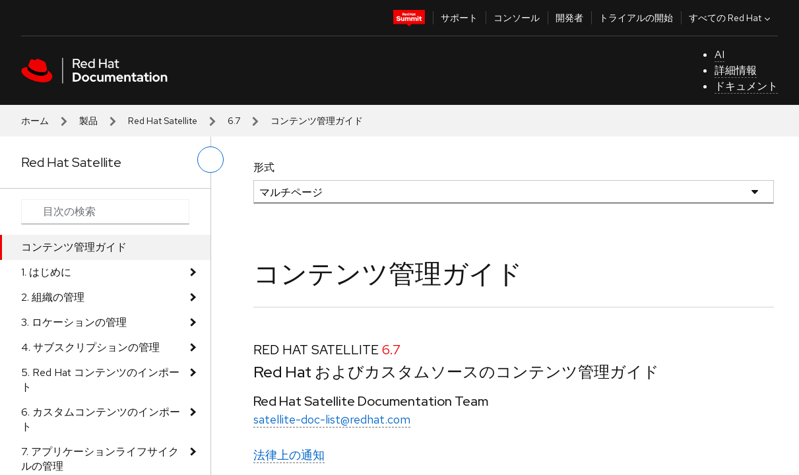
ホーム (35, 121)
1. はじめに (46, 272)
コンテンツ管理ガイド (74, 247)
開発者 (569, 18)
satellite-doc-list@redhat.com (331, 419)
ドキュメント (746, 86)
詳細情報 (736, 70)
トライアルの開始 (636, 18)
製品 (88, 121)
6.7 (234, 121)
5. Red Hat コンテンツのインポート (100, 379)
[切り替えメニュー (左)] (210, 159)
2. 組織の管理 (52, 297)
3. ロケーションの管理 (74, 322)
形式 (263, 167)
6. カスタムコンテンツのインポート (100, 419)
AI (719, 54)
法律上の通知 (289, 454)
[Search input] (105, 211)
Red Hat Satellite (162, 121)
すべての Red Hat (731, 18)
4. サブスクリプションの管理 (90, 347)
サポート (459, 18)
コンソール (517, 18)
